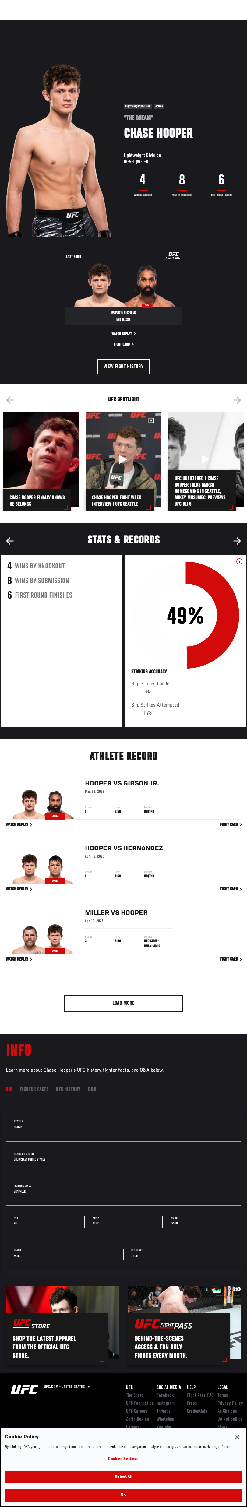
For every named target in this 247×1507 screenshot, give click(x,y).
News (93, 23)
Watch (154, 23)
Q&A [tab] (92, 1089)
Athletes (69, 23)
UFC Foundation (140, 1403)
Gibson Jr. (141, 785)
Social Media (169, 1387)
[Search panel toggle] (227, 23)
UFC (129, 1387)
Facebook (165, 1395)
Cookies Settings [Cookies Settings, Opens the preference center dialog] (123, 1459)
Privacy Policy (230, 1403)
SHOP (210, 23)
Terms (222, 1395)
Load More (123, 1003)
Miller (97, 914)
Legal (222, 1387)
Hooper (98, 785)
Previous (10, 400)
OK (123, 1495)
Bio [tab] (9, 1089)
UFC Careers (137, 1411)
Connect (129, 23)
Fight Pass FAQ (200, 1395)
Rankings (42, 23)
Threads (164, 1411)
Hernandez (143, 849)
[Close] (237, 1437)
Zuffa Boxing (183, 23)
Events (16, 23)
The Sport (134, 1395)
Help (191, 1387)
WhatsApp (165, 1419)
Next (237, 400)
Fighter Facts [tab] (34, 1089)
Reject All (123, 1477)
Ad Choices (227, 1411)
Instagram (166, 1403)
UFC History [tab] (68, 1089)
